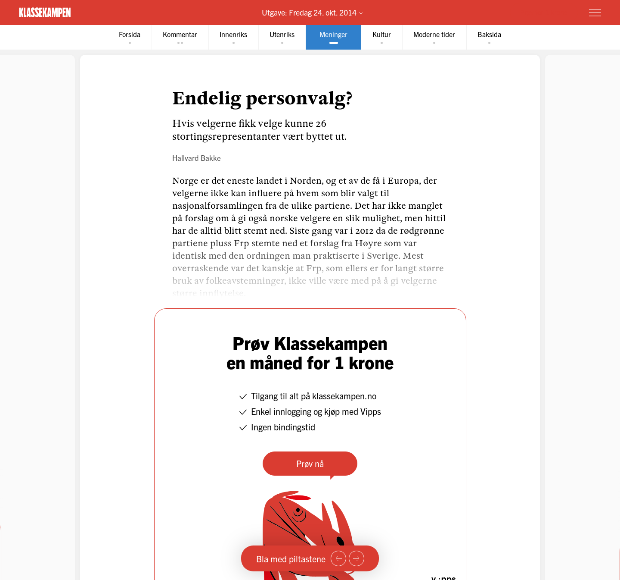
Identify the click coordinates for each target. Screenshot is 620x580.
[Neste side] (356, 558)
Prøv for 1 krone (543, 12)
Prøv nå (310, 463)
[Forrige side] (338, 558)
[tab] (130, 37)
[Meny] (595, 12)
